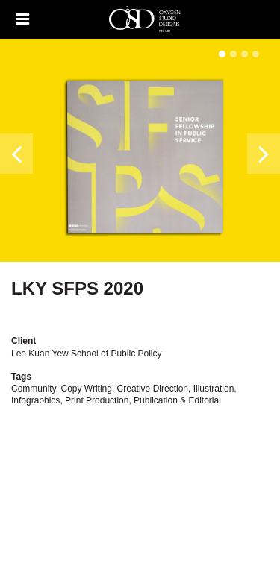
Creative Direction (152, 388)
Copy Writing (85, 388)
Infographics (35, 400)
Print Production (96, 400)
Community (33, 388)
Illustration (213, 388)
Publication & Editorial (177, 400)
